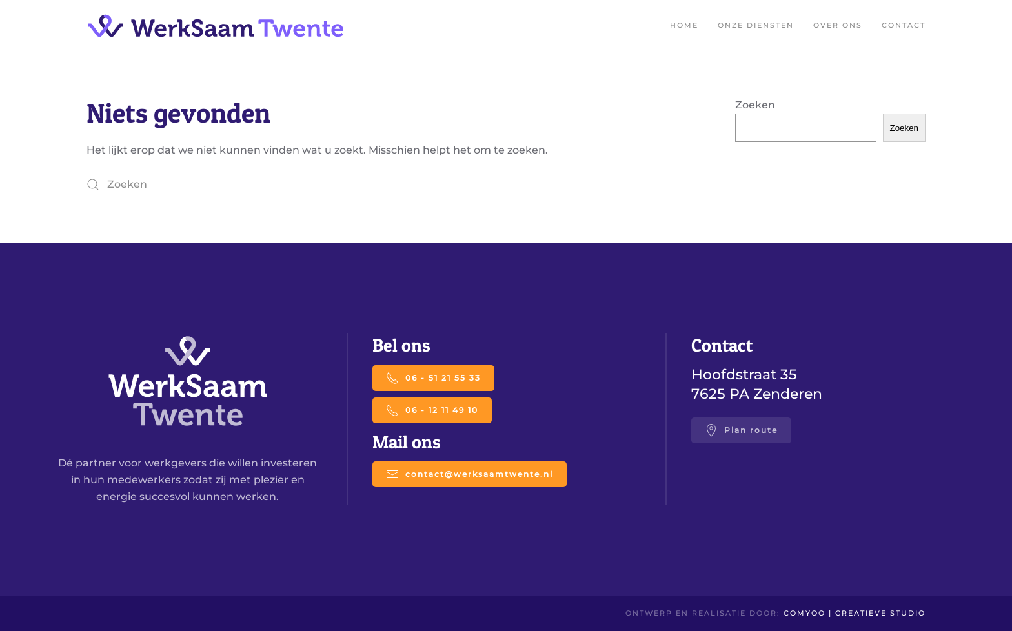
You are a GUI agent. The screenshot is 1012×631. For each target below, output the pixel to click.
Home (684, 25)
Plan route (741, 430)
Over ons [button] (837, 25)
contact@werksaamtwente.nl (469, 474)
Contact (904, 25)
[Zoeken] (163, 184)
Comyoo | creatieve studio (855, 612)
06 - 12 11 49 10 (432, 410)
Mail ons (406, 442)
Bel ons (401, 345)
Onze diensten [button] (756, 25)
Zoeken (755, 105)
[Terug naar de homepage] (215, 26)
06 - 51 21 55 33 (433, 378)
